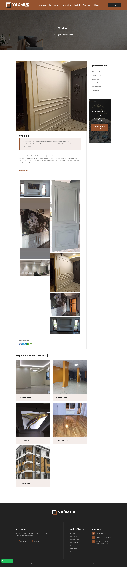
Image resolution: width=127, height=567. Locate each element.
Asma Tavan (97, 83)
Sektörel (77, 5)
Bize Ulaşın (114, 5)
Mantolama (97, 75)
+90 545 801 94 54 (100, 127)
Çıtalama (96, 90)
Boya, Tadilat (97, 79)
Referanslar (86, 5)
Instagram (36, 541)
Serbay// (82, 563)
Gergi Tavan (97, 87)
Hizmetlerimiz (66, 5)
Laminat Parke (97, 72)
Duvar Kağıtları (53, 5)
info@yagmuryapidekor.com (104, 537)
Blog (71, 545)
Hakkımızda (42, 5)
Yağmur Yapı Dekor (35, 563)
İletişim (96, 5)
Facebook (22, 541)
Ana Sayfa (57, 35)
